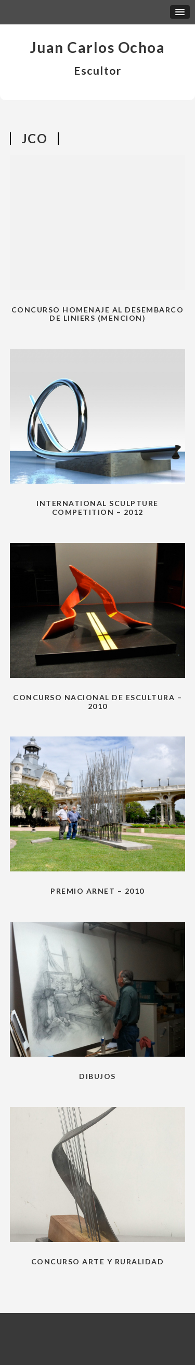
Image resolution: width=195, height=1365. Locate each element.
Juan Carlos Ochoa (97, 47)
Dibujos (97, 1076)
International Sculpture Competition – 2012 (97, 507)
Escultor (97, 70)
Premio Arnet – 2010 (97, 890)
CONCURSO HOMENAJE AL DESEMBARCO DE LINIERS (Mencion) (97, 314)
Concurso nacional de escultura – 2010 (97, 702)
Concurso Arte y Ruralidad (97, 1261)
